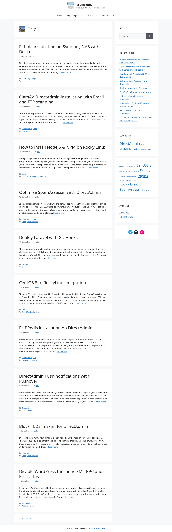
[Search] (149, 36)
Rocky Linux (42, 176)
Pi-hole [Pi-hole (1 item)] (134, 180)
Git (23, 267)
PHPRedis (34, 360)
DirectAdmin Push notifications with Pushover (54, 378)
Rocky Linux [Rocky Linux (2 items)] (129, 184)
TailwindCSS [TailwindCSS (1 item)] (147, 190)
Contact (105, 15)
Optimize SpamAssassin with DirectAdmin (60, 192)
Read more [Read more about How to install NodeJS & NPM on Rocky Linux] (93, 167)
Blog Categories (76, 15)
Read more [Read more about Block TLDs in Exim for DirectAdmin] (53, 446)
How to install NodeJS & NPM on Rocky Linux (62, 147)
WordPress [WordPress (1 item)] (149, 149)
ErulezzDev (84, 5)
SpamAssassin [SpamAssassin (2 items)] (131, 189)
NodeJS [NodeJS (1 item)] (121, 180)
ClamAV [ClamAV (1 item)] (121, 171)
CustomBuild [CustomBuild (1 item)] (135, 171)
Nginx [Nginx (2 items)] (143, 175)
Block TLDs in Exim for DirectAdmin (53, 426)
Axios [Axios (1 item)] (126, 166)
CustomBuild (27, 410)
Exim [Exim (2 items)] (144, 170)
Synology (32, 78)
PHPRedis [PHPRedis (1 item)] (128, 180)
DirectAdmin (27, 129)
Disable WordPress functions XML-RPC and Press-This (60, 474)
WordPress (26, 503)
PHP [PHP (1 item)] (138, 149)
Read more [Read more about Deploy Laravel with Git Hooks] (52, 258)
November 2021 (127, 216)
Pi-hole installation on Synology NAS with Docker (59, 49)
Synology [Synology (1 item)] (143, 149)
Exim (24, 222)
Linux (35, 129)
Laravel (25, 264)
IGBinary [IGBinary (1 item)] (122, 176)
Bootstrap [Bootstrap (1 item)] (132, 166)
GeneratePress (99, 528)
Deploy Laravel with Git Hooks (48, 237)
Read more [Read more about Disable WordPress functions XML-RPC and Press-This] (69, 497)
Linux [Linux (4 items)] (133, 148)
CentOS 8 (25, 176)
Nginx (31, 506)
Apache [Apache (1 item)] (121, 166)
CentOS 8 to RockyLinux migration (52, 282)
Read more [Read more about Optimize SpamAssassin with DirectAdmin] (58, 212)
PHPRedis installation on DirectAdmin (55, 328)
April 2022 (124, 212)
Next (28, 518)
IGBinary (25, 360)
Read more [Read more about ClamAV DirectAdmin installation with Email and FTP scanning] (68, 122)
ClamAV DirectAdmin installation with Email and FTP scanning (61, 99)
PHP (34, 358)
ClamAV (25, 131)
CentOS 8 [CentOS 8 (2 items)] (143, 165)
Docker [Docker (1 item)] (142, 144)
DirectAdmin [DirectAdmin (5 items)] (129, 143)
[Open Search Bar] (114, 15)
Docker (24, 78)
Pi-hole (24, 81)
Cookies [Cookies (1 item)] (127, 171)
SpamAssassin (32, 222)
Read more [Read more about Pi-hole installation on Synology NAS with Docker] (66, 72)
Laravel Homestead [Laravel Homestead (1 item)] (131, 176)
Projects (94, 15)
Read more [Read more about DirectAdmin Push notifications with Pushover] (100, 401)
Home (59, 15)
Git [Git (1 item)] (149, 171)
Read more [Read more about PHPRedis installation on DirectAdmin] (62, 351)
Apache (25, 506)
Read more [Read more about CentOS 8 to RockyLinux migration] (80, 303)
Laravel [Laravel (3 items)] (123, 149)
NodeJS (33, 176)
